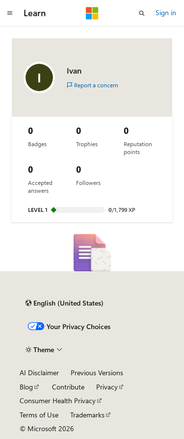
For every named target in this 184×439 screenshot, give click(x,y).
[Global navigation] (10, 13)
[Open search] (142, 13)
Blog (26, 386)
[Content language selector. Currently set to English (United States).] (64, 303)
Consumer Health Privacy (58, 400)
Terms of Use (39, 414)
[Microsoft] (92, 13)
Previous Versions (97, 372)
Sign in (166, 12)
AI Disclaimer (39, 372)
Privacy (107, 386)
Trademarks (87, 414)
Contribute (68, 386)
